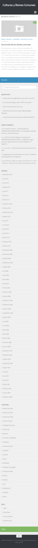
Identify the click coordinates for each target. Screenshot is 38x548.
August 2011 (6, 187)
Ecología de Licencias (9, 425)
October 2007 (7, 359)
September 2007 (8, 363)
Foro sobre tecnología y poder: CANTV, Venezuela (17, 102)
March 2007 (6, 384)
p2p (4, 484)
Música (5, 475)
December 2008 (7, 300)
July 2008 (5, 321)
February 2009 (7, 292)
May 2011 (6, 195)
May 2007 (6, 380)
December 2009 (7, 250)
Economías (16, 39)
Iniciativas (6, 450)
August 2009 (6, 267)
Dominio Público (7, 421)
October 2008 (7, 309)
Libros (5, 459)
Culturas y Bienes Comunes (19, 5)
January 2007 (6, 393)
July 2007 (5, 372)
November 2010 (7, 204)
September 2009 (8, 263)
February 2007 (7, 388)
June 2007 (6, 376)
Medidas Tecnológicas (9, 467)
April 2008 (6, 334)
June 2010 (6, 225)
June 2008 (6, 325)
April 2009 (6, 283)
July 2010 (5, 221)
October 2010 (7, 208)
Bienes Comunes (6, 39)
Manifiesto (6, 463)
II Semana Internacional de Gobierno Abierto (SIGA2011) (19, 117)
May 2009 (6, 279)
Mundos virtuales (8, 471)
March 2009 (6, 288)
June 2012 (6, 183)
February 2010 (7, 242)
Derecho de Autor (8, 413)
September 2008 (8, 313)
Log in (4, 508)
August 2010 (6, 216)
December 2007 (7, 351)
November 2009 (7, 254)
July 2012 (5, 179)
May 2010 (6, 229)
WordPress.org (7, 521)
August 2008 (6, 317)
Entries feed (6, 512)
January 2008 (6, 346)
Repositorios (6, 488)
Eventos (5, 433)
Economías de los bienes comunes (16, 44)
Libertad (5, 454)
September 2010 (8, 212)
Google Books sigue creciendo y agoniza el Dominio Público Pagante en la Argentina (17, 142)
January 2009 (6, 296)
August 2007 (6, 367)
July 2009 (5, 271)
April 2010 (6, 233)
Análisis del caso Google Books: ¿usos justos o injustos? (19, 98)
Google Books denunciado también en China (15, 154)
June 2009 (6, 275)
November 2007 (7, 355)
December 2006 (7, 397)
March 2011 (6, 200)
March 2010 (6, 237)
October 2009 (7, 258)
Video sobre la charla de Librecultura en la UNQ (22, 163)
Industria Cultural (27, 39)
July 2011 (5, 191)
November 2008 (7, 304)
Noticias (5, 480)
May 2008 (6, 330)
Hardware (6, 442)
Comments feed (7, 516)
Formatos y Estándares (9, 438)
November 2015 (7, 174)
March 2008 (6, 338)
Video (4, 496)
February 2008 (7, 342)
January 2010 (6, 246)
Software (5, 492)
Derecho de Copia (8, 417)
